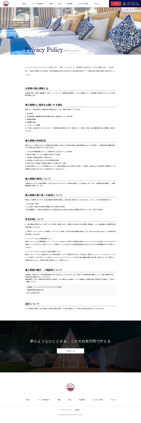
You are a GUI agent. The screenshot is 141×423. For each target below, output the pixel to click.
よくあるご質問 (83, 4)
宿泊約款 (77, 410)
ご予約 (116, 4)
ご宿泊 (24, 4)
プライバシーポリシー (67, 410)
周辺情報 (70, 4)
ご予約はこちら (70, 351)
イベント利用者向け (38, 4)
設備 (51, 4)
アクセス (96, 4)
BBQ (59, 4)
